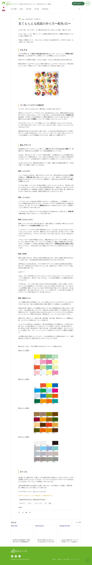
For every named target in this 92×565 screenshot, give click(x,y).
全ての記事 (14, 9)
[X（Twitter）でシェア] (22, 512)
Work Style (28, 9)
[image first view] (70, 531)
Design (21, 9)
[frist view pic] (46, 531)
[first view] (22, 531)
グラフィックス (38, 503)
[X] (19, 556)
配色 (50, 503)
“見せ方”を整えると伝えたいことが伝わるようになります (46, 540)
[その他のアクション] (73, 19)
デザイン (30, 503)
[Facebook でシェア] (19, 512)
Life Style (36, 9)
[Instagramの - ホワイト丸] (16, 556)
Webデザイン (22, 503)
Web (45, 503)
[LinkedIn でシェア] (26, 512)
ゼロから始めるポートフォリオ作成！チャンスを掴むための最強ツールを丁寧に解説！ (70, 541)
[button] (88, 3)
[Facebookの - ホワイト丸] (12, 556)
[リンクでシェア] (30, 512)
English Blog (45, 9)
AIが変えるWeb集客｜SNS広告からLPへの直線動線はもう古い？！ (22, 541)
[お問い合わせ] (78, 3)
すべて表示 (78, 522)
